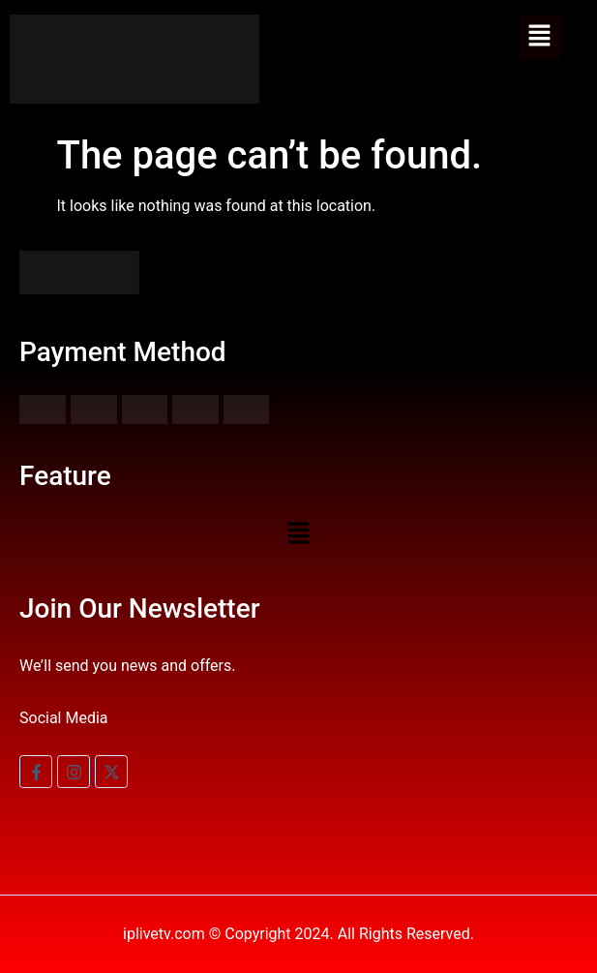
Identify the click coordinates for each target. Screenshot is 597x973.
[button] (540, 37)
